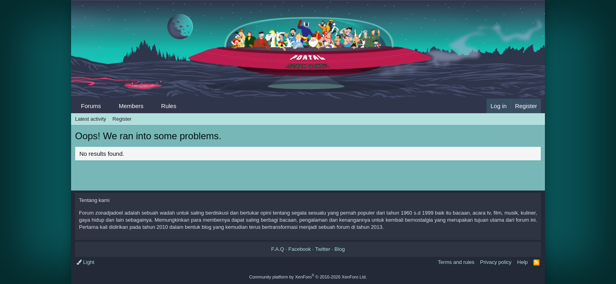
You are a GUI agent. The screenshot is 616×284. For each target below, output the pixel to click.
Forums (91, 106)
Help (522, 262)
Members (131, 106)
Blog (339, 249)
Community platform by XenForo (308, 277)
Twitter (322, 249)
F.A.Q (277, 249)
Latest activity (90, 119)
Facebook (299, 249)
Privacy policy (495, 262)
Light (85, 262)
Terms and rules (456, 262)
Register (122, 119)
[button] (107, 106)
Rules (168, 106)
